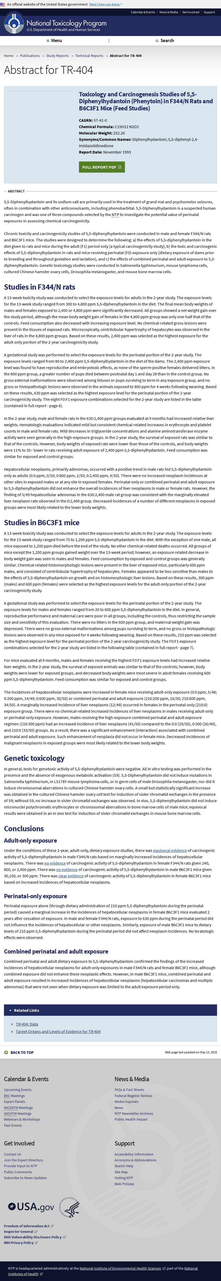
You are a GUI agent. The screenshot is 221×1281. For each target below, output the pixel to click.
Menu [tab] (56, 40)
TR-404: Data (27, 1024)
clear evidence (71, 875)
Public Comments (18, 1172)
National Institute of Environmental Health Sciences (120, 1268)
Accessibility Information (134, 1154)
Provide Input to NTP (20, 1165)
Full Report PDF (99, 167)
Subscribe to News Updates (25, 1177)
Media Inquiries (126, 1101)
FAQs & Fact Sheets (129, 1089)
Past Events (13, 1125)
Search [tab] (167, 40)
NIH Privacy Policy (19, 1242)
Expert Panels (14, 1101)
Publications (30, 55)
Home (8, 55)
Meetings (14, 1095)
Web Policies (124, 1183)
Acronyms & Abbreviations (135, 1160)
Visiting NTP (124, 1177)
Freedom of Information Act (26, 1226)
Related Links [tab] (26, 1010)
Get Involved (190, 12)
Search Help (124, 1165)
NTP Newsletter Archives (134, 1113)
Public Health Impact (131, 1119)
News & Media (168, 12)
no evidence (55, 863)
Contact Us (12, 1154)
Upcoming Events (17, 1089)
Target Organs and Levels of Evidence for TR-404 (58, 1031)
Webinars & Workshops (22, 1119)
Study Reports (57, 55)
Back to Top (22, 1052)
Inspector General (18, 1231)
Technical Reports (89, 55)
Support (209, 12)
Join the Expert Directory (23, 1160)
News (119, 1107)
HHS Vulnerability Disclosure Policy (33, 1237)
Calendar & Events (143, 12)
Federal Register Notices (133, 1095)
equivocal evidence (170, 850)
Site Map (121, 1172)
